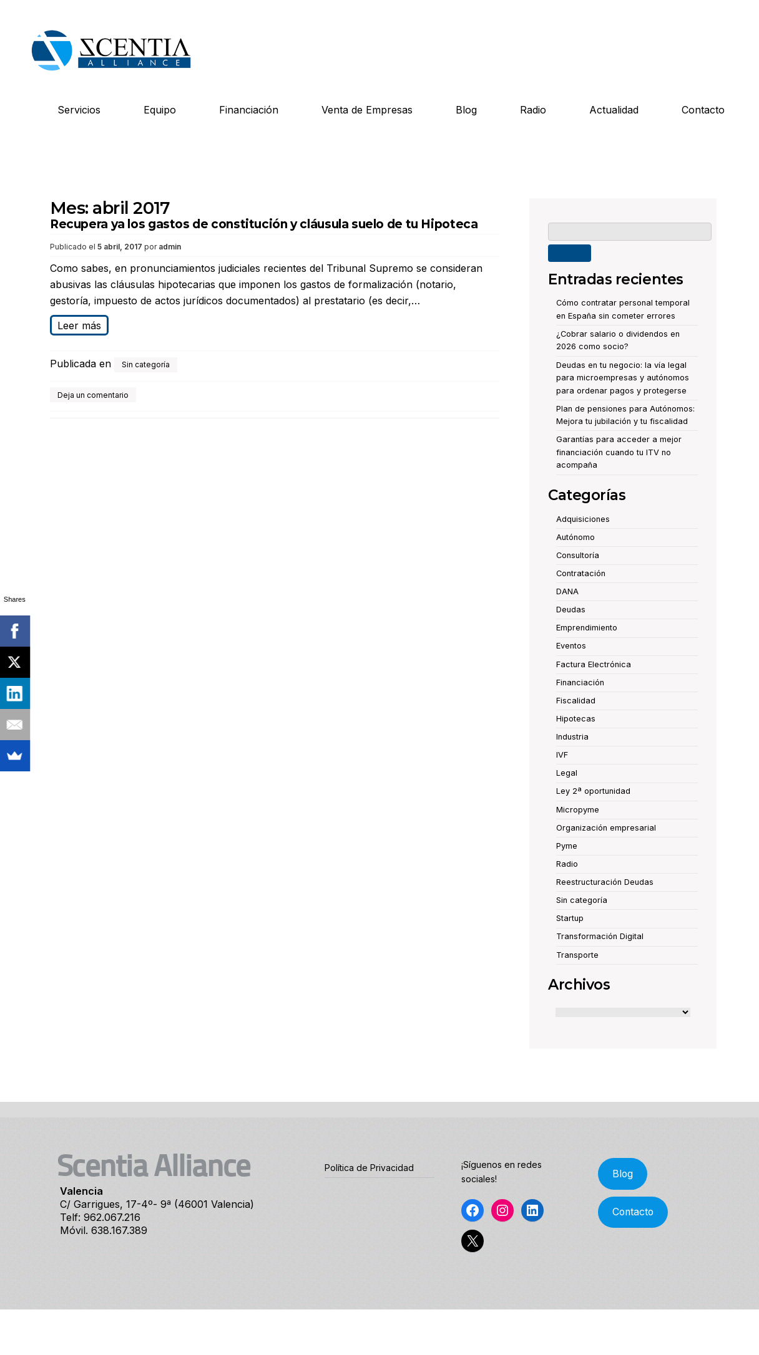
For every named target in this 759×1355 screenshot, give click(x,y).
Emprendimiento (586, 627)
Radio (533, 110)
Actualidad (614, 110)
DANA (567, 591)
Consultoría (577, 555)
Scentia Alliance (153, 1169)
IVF (562, 754)
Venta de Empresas (367, 110)
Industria (572, 736)
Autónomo (575, 537)
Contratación (580, 573)
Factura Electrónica (593, 664)
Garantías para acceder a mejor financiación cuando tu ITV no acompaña (619, 452)
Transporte (577, 955)
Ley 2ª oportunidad (593, 791)
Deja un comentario (93, 395)
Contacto (703, 110)
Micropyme (577, 809)
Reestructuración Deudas (605, 882)
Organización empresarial (606, 827)
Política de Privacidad (369, 1167)
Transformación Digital (600, 936)
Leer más (79, 325)
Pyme (566, 846)
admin (170, 246)
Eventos (571, 645)
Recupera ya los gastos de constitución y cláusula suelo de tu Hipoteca (263, 224)
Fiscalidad (575, 700)
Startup (570, 918)
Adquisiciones (583, 519)
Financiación (248, 110)
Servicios (78, 110)
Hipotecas (575, 718)
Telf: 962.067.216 (100, 1217)
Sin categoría (146, 364)
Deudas (570, 609)
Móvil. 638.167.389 (103, 1230)
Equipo (160, 110)
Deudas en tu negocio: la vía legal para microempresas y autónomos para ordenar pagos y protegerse (622, 377)
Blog (466, 110)
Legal (566, 773)
